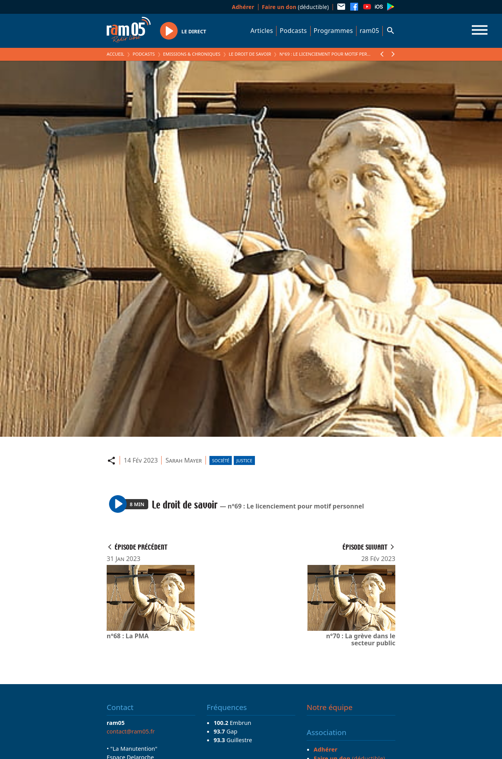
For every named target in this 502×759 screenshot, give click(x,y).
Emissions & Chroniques (191, 54)
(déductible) (295, 7)
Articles (262, 30)
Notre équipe (330, 707)
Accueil (115, 54)
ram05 (369, 30)
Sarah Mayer (184, 460)
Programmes (333, 30)
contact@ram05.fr (131, 731)
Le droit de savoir (250, 54)
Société (220, 460)
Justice (244, 460)
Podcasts (293, 30)
